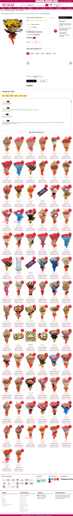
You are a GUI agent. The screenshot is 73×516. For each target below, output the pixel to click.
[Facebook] (49, 479)
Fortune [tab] (32, 53)
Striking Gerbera (7, 443)
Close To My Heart (42, 251)
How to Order (22, 498)
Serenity (30, 227)
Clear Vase (19, 275)
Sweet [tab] (42, 53)
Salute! (42, 227)
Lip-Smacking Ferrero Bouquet (66, 300)
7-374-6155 (42, 498)
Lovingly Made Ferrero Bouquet (42, 300)
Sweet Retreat (42, 203)
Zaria (19, 155)
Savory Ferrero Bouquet (30, 299)
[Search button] (46, 5)
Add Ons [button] (39, 8)
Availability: (32, 24)
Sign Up (65, 1)
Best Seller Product (48, 1)
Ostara (54, 179)
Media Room (4, 500)
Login (60, 1)
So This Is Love (31, 443)
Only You (7, 467)
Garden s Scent (7, 251)
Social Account (52, 476)
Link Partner (4, 505)
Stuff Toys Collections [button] (32, 8)
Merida (54, 203)
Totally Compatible (18, 371)
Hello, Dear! (54, 227)
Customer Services (60, 492)
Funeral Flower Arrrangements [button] (61, 8)
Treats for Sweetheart (42, 347)
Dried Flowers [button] (52, 8)
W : (66, 35)
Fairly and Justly (19, 251)
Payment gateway (6, 476)
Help (70, 1)
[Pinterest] (57, 479)
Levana (6, 179)
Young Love (18, 419)
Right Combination (54, 395)
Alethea (30, 203)
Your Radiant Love (54, 347)
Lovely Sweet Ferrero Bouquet (54, 300)
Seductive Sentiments (42, 395)
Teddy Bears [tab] (48, 53)
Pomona (66, 155)
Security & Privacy (23, 504)
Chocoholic (7, 347)
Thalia (42, 155)
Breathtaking (54, 251)
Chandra (6, 203)
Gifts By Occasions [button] (45, 8)
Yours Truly (66, 203)
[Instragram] (55, 479)
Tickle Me (7, 227)
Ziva (7, 155)
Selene (54, 155)
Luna (66, 179)
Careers (3, 498)
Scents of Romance (54, 443)
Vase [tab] (54, 53)
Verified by (39, 476)
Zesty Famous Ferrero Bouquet (54, 276)
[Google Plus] (49, 481)
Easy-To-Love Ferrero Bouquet (42, 324)
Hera (19, 179)
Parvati (42, 179)
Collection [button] (69, 8)
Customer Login (22, 497)
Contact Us (40, 492)
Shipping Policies (23, 502)
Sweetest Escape (66, 371)
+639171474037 (43, 496)
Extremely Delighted (30, 251)
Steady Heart (18, 443)
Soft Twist (31, 395)
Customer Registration (24, 495)
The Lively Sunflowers (20, 10)
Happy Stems (66, 227)
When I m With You (30, 419)
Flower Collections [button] (11, 8)
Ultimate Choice (7, 371)
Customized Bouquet (58, 4)
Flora (31, 179)
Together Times (54, 419)
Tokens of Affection (42, 419)
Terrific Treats (30, 347)
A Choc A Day (30, 275)
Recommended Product (24, 509)
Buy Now (42, 81)
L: (61, 35)
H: (61, 36)
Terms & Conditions (23, 505)
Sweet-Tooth (66, 275)
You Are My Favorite (66, 347)
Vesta (30, 155)
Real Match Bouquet (7, 419)
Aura (19, 203)
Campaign (21, 507)
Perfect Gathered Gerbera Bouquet (66, 444)
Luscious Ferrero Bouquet (19, 299)
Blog (3, 497)
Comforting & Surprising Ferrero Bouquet (66, 324)
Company (4, 492)
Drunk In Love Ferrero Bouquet (54, 324)
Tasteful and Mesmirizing (54, 371)
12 (34, 37)
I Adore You (7, 275)
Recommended (39, 1)
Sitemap (3, 502)
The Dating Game (66, 419)
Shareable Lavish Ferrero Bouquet (42, 276)
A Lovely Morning (66, 251)
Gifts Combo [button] (25, 8)
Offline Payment (22, 500)
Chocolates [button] (18, 8)
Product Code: (31, 27)
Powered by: (64, 476)
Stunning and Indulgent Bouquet (18, 396)
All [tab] (27, 53)
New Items (55, 1)
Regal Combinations (66, 395)
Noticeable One (19, 467)
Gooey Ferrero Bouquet (6, 323)
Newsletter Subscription (7, 504)
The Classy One (19, 227)
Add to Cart (31, 81)
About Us (4, 495)
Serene (42, 443)
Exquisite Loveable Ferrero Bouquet (30, 324)
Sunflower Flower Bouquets (10, 10)
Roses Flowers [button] (4, 8)
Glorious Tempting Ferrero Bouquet (19, 324)
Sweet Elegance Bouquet (7, 395)
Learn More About (24, 492)
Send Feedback (41, 495)
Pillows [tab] (37, 53)
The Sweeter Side (18, 347)
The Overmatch (31, 371)
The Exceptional (42, 371)
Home (2, 10)
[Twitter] (52, 479)
